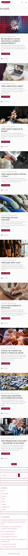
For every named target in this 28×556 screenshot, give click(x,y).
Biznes (3, 491)
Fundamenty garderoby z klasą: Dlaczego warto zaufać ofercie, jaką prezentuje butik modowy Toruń (14, 522)
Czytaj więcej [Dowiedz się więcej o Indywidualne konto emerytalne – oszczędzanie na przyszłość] (6, 453)
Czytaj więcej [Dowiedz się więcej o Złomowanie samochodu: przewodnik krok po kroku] (6, 408)
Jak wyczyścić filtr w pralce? (8, 544)
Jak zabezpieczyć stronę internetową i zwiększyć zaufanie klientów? (10, 40)
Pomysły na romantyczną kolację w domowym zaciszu (12, 351)
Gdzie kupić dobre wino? (11, 262)
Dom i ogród (4, 493)
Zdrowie (3, 509)
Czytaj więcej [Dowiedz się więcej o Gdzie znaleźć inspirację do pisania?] (6, 141)
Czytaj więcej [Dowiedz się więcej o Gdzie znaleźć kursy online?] (6, 96)
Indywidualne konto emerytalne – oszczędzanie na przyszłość (14, 441)
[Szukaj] (19, 475)
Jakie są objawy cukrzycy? (8, 534)
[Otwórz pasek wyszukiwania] (22, 2)
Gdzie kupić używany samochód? (9, 218)
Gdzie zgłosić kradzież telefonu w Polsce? (13, 175)
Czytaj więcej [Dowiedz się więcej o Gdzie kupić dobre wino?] (6, 273)
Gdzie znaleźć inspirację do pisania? (12, 130)
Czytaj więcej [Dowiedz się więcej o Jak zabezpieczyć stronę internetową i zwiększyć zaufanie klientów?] (6, 53)
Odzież (3, 501)
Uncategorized (5, 507)
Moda (2, 499)
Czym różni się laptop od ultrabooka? (11, 306)
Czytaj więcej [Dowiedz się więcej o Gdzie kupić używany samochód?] (6, 230)
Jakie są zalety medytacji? (8, 531)
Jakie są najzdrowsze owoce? (9, 536)
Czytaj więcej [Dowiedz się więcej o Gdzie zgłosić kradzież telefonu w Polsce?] (6, 185)
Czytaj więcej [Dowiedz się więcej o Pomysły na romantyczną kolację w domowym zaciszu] (6, 363)
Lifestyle (3, 496)
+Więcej (14, 464)
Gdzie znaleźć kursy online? (12, 86)
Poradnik (5, 58)
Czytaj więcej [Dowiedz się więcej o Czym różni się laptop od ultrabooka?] (6, 318)
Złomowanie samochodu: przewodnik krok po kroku (11, 396)
